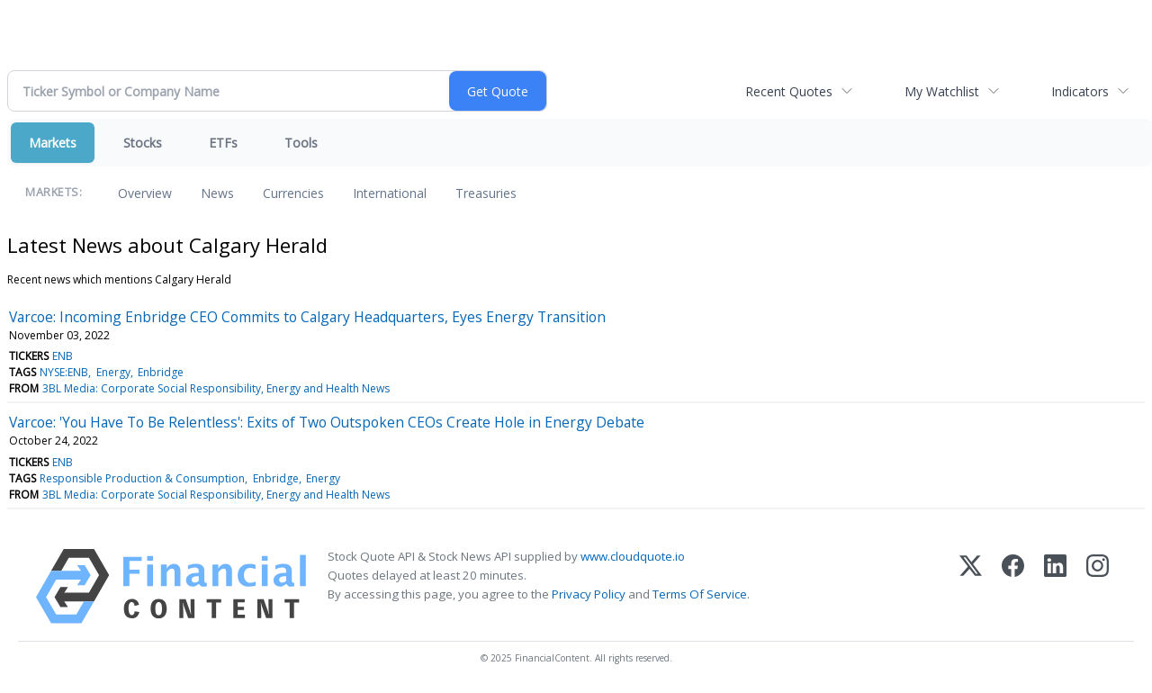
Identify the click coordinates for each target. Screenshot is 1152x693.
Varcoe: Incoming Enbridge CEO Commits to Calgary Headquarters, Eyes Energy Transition (307, 317)
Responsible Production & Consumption (142, 478)
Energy (113, 372)
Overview (145, 193)
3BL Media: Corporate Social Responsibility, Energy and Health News (216, 388)
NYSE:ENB (64, 372)
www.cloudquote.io (632, 556)
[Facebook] (1012, 586)
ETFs (223, 142)
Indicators (1080, 91)
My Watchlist (941, 91)
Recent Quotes (788, 91)
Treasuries (486, 193)
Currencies (293, 193)
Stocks (142, 142)
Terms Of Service (699, 594)
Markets (52, 142)
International (390, 193)
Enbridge (161, 372)
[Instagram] (1097, 586)
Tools (301, 142)
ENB (62, 356)
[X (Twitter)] (970, 586)
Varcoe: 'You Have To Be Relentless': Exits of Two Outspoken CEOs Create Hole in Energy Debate (326, 422)
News (217, 193)
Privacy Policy (589, 594)
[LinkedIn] (1055, 586)
